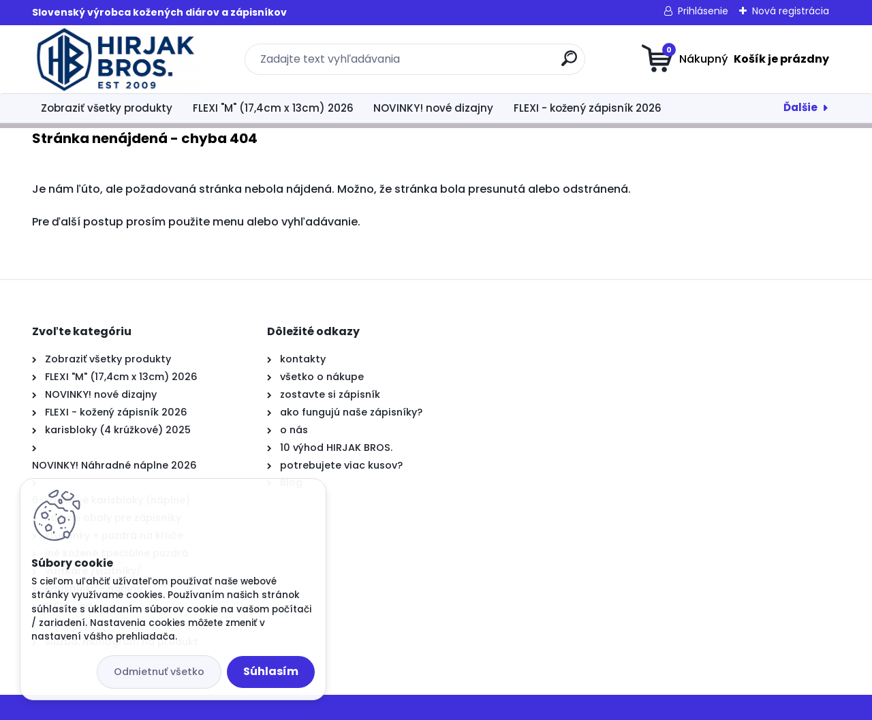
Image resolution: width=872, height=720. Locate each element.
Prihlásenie (703, 11)
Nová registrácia (790, 11)
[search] (569, 63)
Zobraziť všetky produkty (106, 108)
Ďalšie (800, 107)
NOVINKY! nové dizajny (433, 108)
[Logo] (115, 59)
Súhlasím (270, 671)
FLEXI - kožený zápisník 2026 (587, 108)
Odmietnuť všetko (159, 671)
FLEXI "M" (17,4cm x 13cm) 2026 (273, 108)
